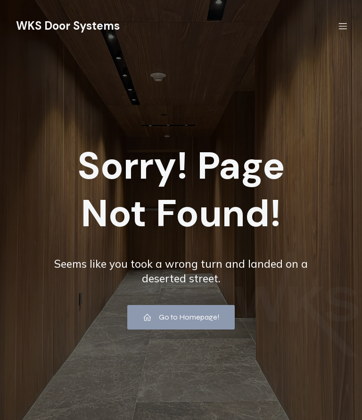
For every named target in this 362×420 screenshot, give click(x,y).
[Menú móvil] (343, 26)
